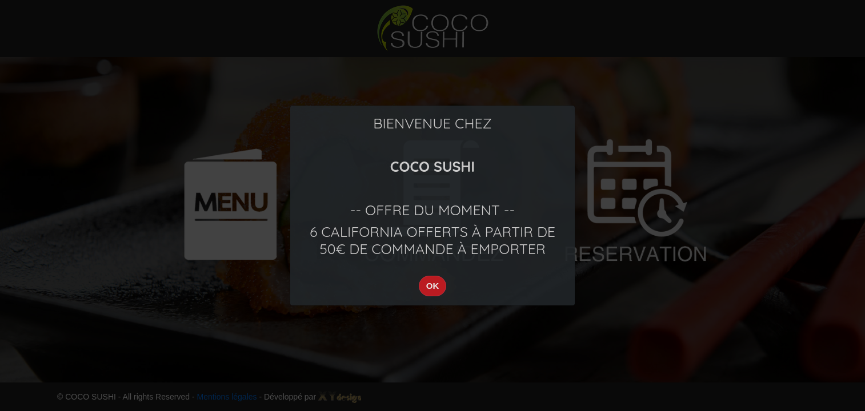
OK (432, 286)
